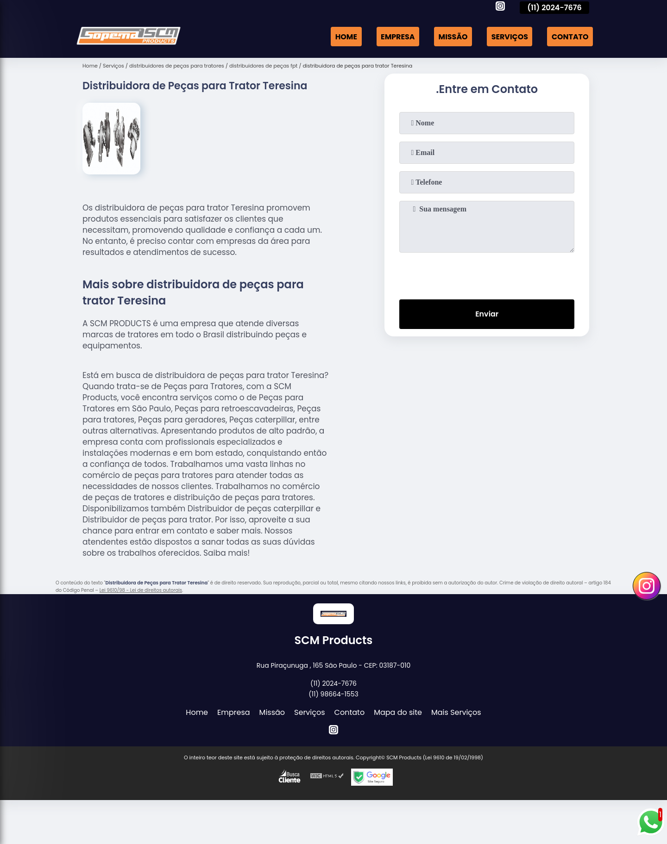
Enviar (486, 314)
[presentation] (486, 274)
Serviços (509, 36)
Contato (569, 36)
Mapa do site (398, 712)
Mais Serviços (456, 712)
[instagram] (500, 7)
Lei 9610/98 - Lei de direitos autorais (141, 590)
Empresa (396, 36)
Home (345, 36)
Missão (452, 36)
